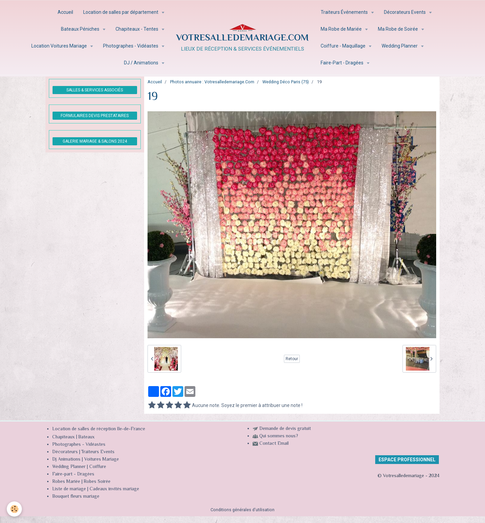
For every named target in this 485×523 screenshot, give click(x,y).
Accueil (65, 12)
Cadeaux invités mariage (114, 489)
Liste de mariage (69, 489)
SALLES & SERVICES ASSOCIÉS (94, 90)
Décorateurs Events (405, 12)
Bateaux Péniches (80, 29)
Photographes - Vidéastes (131, 46)
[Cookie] (14, 509)
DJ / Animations (141, 62)
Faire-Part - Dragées (342, 62)
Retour (292, 358)
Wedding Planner (400, 46)
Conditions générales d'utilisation (242, 509)
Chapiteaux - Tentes (137, 29)
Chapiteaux (63, 437)
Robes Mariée (66, 482)
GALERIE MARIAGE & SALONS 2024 (95, 141)
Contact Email (274, 443)
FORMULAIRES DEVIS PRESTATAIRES (95, 115)
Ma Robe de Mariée (342, 29)
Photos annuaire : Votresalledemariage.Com (212, 81)
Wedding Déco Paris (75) (285, 81)
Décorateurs (65, 452)
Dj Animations (66, 459)
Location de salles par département (121, 12)
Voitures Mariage (101, 459)
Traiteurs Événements (345, 12)
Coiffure (98, 467)
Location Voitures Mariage (59, 46)
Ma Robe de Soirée (398, 29)
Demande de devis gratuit (285, 429)
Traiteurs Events (98, 452)
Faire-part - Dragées (73, 474)
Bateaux (86, 437)
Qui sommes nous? (278, 436)
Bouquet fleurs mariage (75, 496)
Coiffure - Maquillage (343, 46)
